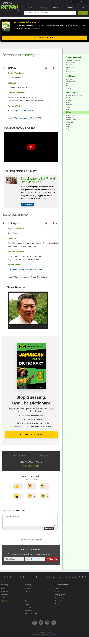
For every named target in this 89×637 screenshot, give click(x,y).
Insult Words (70, 65)
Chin (67, 109)
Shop (82, 8)
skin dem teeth (71, 81)
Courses (27, 592)
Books (3, 598)
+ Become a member (32, 614)
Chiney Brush (70, 115)
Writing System (60, 595)
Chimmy (69, 107)
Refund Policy (59, 601)
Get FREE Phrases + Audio (45, 38)
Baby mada (24, 269)
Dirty (67, 69)
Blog (26, 601)
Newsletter (28, 610)
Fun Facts (28, 607)
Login (73, 2)
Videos (27, 604)
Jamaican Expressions (73, 60)
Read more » (27, 205)
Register (84, 2)
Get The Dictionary (31, 435)
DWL (67, 83)
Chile (68, 102)
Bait (40, 269)
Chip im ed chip (71, 129)
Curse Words (70, 63)
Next (45, 327)
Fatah (23, 110)
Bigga (17, 110)
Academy (69, 8)
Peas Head (32, 110)
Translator (56, 8)
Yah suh (69, 88)
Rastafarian (70, 72)
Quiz (26, 598)
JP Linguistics (48, 632)
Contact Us (58, 588)
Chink (68, 124)
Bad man (34, 269)
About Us (58, 592)
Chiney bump (70, 117)
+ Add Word (5, 601)
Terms (57, 604)
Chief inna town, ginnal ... (74, 98)
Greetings (69, 67)
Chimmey (69, 105)
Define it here (30, 465)
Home (30, 8)
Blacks (11, 110)
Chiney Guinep (71, 120)
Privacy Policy (59, 598)
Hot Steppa (13, 269)
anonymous (22, 118)
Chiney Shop (70, 122)
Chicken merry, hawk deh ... (75, 95)
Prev (41, 327)
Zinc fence (69, 79)
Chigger (69, 100)
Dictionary (43, 8)
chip (67, 127)
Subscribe (52, 559)
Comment (49, 528)
